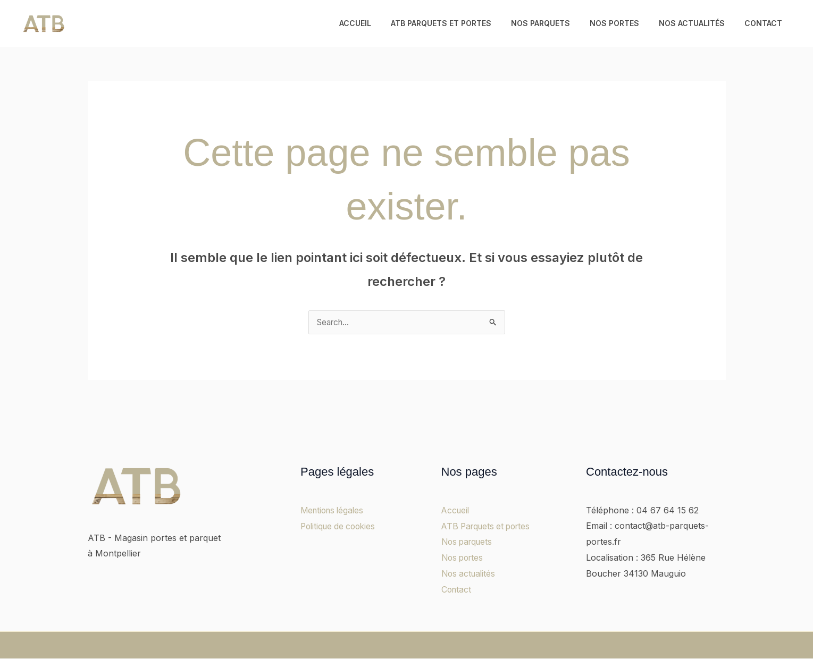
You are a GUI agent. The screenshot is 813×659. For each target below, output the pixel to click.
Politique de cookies (340, 526)
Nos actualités (699, 23)
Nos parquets (556, 23)
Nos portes (626, 23)
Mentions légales (334, 510)
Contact (765, 23)
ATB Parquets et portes (462, 23)
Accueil (381, 23)
